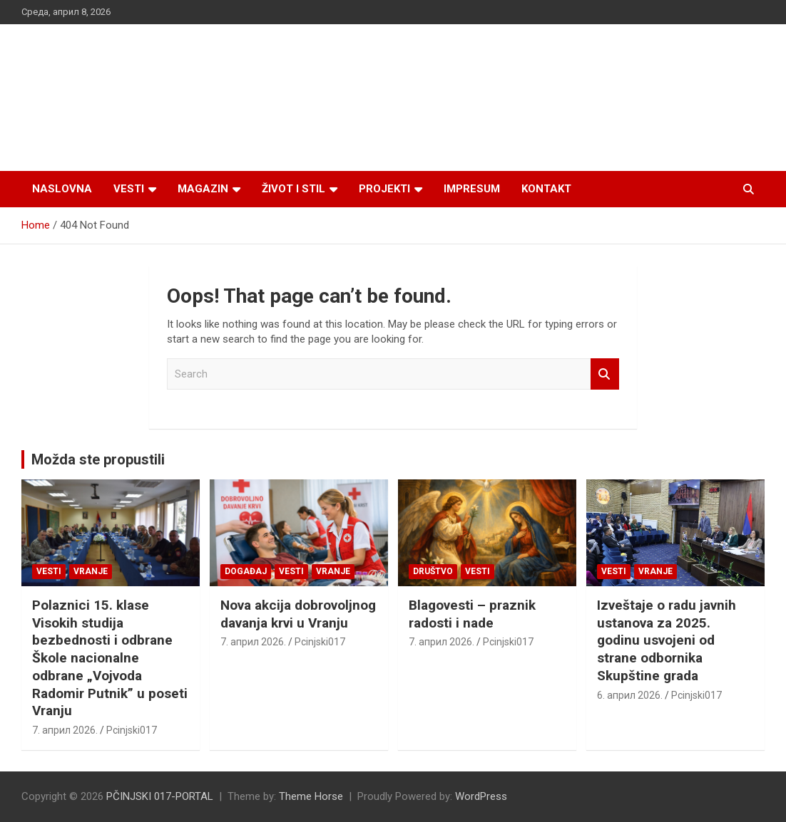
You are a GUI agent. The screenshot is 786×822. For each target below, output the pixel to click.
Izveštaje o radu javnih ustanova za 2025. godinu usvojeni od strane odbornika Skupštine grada (666, 640)
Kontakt (546, 188)
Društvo (433, 571)
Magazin (203, 188)
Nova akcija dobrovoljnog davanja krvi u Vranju (298, 614)
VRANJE (90, 571)
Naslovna (62, 188)
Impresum (472, 188)
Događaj (246, 571)
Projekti (384, 188)
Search (605, 374)
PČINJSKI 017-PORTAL (159, 796)
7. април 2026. (65, 730)
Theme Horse (311, 796)
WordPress (481, 796)
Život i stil (293, 188)
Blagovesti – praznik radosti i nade (472, 614)
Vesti (128, 188)
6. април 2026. (630, 695)
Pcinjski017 (131, 730)
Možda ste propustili (98, 459)
